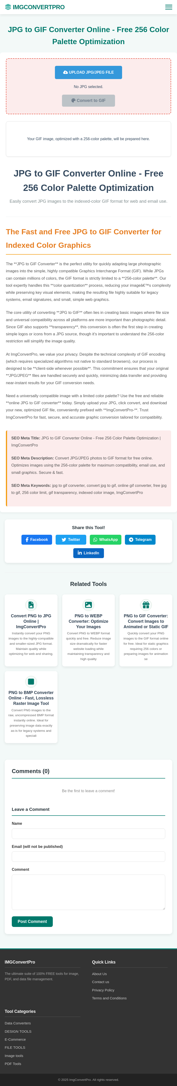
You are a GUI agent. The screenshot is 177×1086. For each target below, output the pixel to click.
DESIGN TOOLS (18, 1031)
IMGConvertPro (35, 7)
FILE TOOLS (15, 1047)
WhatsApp (105, 540)
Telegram (140, 540)
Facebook (37, 540)
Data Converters (18, 1023)
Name (17, 823)
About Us (99, 974)
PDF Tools (13, 1064)
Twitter (71, 540)
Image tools (14, 1056)
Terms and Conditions (109, 998)
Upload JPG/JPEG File (88, 72)
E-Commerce (15, 1039)
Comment (20, 869)
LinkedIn (88, 553)
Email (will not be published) (37, 847)
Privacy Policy (103, 990)
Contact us (100, 982)
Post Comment (32, 921)
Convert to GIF (88, 100)
